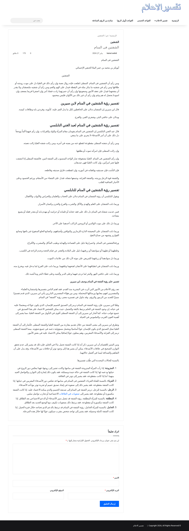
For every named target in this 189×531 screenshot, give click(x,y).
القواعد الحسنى (143, 20)
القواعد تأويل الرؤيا (125, 20)
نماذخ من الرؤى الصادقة (102, 20)
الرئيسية (175, 20)
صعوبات (76, 393)
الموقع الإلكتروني (57, 490)
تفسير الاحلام (161, 20)
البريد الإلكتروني (112, 490)
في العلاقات (65, 393)
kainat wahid (112, 53)
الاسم (116, 478)
